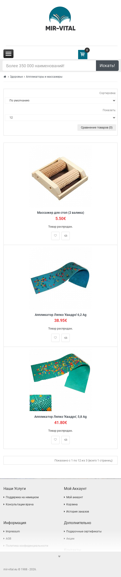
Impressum (13, 531)
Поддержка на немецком (22, 497)
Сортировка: (107, 93)
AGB (8, 538)
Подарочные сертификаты (84, 531)
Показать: (109, 110)
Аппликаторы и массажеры (44, 76)
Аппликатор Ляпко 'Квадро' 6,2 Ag (60, 315)
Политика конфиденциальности (27, 545)
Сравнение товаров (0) (97, 127)
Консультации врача (20, 504)
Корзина (72, 504)
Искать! (107, 65)
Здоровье (16, 76)
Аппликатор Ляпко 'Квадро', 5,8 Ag (60, 416)
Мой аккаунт (74, 497)
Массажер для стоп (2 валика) (60, 212)
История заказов (77, 511)
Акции (70, 538)
